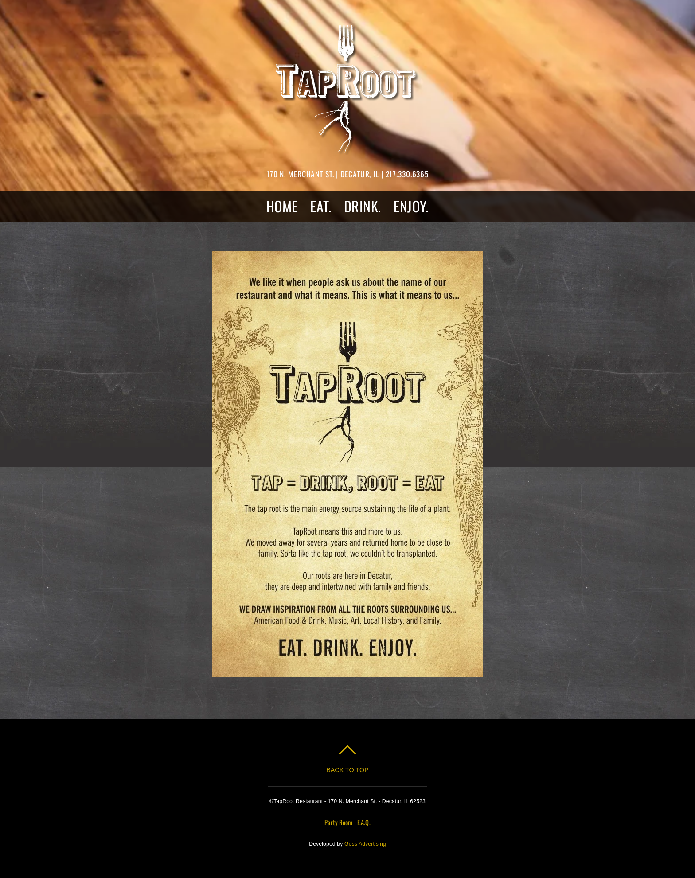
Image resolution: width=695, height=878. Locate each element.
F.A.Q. (364, 822)
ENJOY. (411, 205)
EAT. (320, 205)
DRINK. (362, 205)
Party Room (338, 822)
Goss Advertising (365, 844)
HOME (282, 205)
